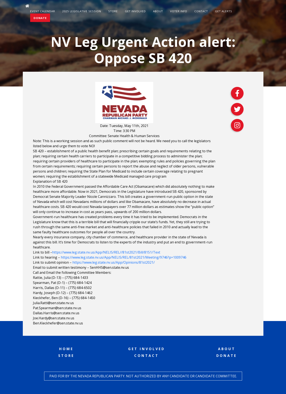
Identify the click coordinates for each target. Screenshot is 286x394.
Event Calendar (42, 11)
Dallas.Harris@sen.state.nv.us (56, 313)
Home (66, 349)
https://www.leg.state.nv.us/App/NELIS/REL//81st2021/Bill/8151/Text (106, 252)
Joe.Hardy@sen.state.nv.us (53, 318)
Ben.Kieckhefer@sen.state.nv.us (58, 323)
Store (113, 11)
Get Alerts (223, 11)
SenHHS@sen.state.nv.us (109, 267)
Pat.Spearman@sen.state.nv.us (57, 308)
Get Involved (135, 11)
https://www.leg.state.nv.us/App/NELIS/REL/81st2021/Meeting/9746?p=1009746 (123, 257)
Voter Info (178, 11)
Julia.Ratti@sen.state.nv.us (53, 303)
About (158, 11)
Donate (40, 18)
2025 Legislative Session (81, 11)
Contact (201, 11)
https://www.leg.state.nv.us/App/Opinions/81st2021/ (113, 262)
